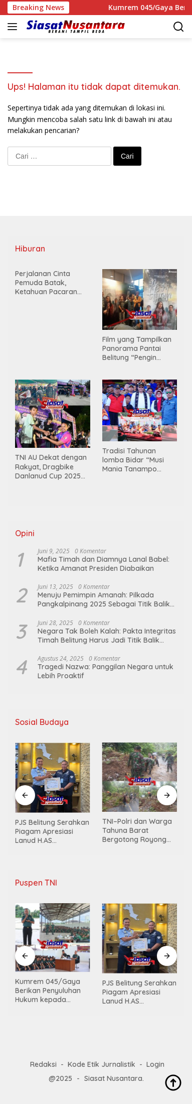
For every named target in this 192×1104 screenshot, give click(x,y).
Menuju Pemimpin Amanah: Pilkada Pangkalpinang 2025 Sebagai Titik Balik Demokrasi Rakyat (104, 599)
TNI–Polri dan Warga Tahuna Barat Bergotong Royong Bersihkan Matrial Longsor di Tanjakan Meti (137, 830)
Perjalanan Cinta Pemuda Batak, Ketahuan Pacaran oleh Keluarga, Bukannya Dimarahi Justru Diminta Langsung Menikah (48, 283)
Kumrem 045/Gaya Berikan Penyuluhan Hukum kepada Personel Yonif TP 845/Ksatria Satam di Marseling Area (51, 991)
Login (155, 1064)
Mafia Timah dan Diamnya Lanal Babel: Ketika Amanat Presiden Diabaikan (103, 564)
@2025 (60, 1078)
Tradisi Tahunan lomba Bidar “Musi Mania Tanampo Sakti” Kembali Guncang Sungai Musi (137, 460)
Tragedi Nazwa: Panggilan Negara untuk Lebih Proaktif (105, 671)
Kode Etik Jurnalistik (101, 1064)
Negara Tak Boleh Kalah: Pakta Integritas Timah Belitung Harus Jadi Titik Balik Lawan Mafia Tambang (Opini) (107, 636)
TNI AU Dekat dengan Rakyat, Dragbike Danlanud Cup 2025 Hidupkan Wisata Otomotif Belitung (51, 466)
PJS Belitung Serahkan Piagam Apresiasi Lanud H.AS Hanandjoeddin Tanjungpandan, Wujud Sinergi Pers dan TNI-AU (52, 831)
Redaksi (43, 1064)
